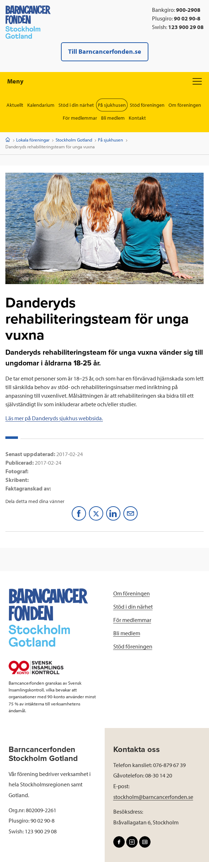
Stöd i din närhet (76, 105)
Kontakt (137, 118)
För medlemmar (80, 118)
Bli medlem (113, 118)
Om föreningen (184, 105)
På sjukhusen (112, 105)
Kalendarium (40, 105)
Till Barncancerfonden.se (104, 51)
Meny (104, 81)
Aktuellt (14, 105)
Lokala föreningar (32, 140)
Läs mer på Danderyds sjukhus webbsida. (54, 418)
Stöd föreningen (147, 105)
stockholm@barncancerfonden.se (153, 796)
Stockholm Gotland (74, 140)
